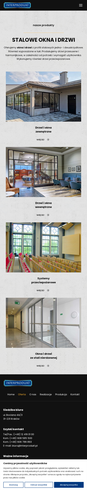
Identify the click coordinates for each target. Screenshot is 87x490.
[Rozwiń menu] (81, 5)
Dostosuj (13, 485)
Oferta (22, 394)
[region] (43, 474)
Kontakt (75, 394)
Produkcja (61, 394)
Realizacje (46, 394)
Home (10, 394)
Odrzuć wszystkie (38, 485)
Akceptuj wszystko (69, 485)
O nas (32, 394)
